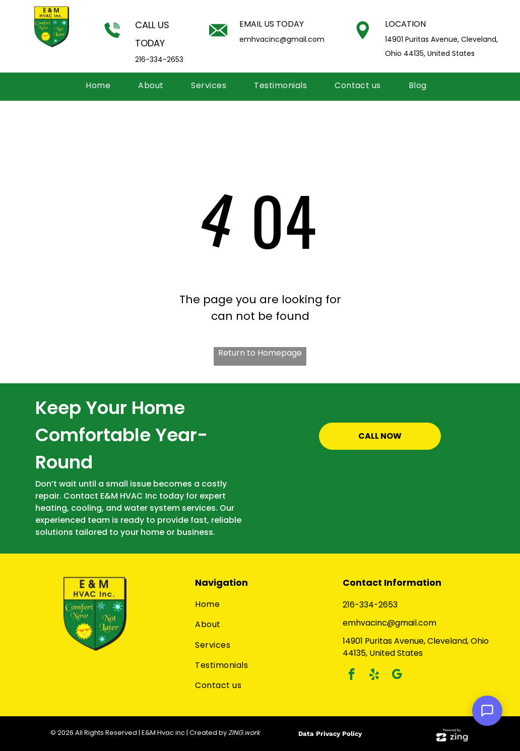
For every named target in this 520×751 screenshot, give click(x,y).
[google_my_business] (397, 675)
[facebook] (351, 675)
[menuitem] (102, 86)
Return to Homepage (260, 353)
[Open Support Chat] (487, 711)
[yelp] (374, 675)
